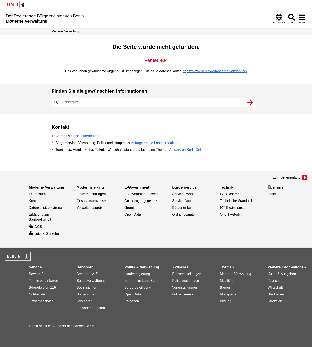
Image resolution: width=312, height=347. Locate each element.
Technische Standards (236, 201)
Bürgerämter (181, 207)
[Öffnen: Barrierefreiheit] (279, 18)
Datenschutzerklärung (45, 207)
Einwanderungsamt (91, 308)
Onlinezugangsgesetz (140, 201)
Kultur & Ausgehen (282, 274)
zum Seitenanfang (286, 177)
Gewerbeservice (41, 301)
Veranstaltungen (184, 287)
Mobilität (226, 280)
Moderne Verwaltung (65, 31)
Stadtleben (276, 294)
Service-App (181, 201)
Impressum (37, 194)
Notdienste (37, 294)
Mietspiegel (228, 294)
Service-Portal (182, 194)
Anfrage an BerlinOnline (187, 149)
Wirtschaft (275, 287)
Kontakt (34, 201)
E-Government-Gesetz (141, 194)
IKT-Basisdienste (233, 207)
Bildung (225, 301)
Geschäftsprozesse (91, 201)
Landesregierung (137, 274)
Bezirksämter (86, 287)
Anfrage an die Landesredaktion (155, 143)
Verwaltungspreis (90, 207)
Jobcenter (84, 301)
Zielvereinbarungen (91, 194)
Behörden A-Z (87, 274)
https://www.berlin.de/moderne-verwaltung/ (215, 71)
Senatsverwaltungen (92, 280)
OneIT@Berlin (231, 214)
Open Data (132, 214)
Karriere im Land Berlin (141, 280)
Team (272, 194)
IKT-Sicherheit (230, 194)
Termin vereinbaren (43, 280)
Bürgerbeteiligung (137, 287)
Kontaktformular (85, 136)
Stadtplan (275, 301)
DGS (35, 227)
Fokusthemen (182, 294)
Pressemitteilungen (186, 274)
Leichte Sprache (44, 233)
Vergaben (131, 301)
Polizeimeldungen (185, 280)
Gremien (130, 207)
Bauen (225, 287)
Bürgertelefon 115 (42, 287)
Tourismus (275, 280)
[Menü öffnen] (302, 18)
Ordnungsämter (184, 214)
